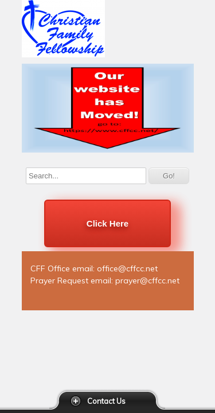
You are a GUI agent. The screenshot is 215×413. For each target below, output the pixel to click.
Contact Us (106, 401)
